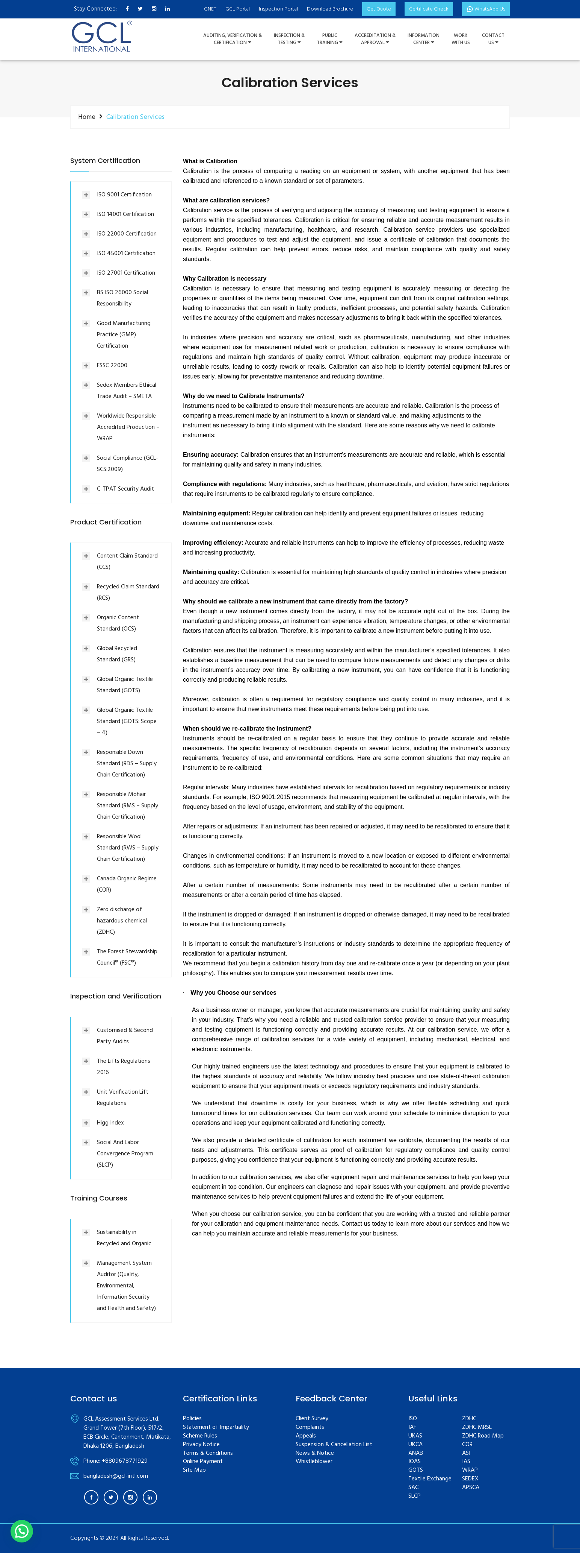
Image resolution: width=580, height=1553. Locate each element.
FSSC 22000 (112, 366)
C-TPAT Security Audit (125, 489)
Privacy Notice (201, 1445)
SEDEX (470, 1479)
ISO (412, 1419)
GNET (210, 9)
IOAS (414, 1461)
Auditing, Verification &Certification (232, 39)
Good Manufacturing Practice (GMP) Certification (124, 335)
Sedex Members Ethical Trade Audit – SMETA (126, 390)
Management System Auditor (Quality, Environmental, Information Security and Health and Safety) (126, 1285)
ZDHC (469, 1419)
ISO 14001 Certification (125, 214)
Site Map (194, 1470)
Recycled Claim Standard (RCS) (128, 592)
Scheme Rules (200, 1436)
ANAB (415, 1453)
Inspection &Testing (289, 39)
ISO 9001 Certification (124, 195)
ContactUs (493, 39)
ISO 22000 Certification (127, 234)
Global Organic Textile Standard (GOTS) (125, 685)
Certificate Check (429, 9)
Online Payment (203, 1461)
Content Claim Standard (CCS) (127, 561)
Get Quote (379, 9)
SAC (413, 1487)
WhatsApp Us (486, 9)
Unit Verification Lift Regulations (122, 1097)
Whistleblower (314, 1461)
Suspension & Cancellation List (334, 1445)
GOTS (415, 1470)
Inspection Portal (278, 9)
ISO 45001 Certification (126, 253)
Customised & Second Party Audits (125, 1036)
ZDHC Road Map (483, 1436)
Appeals (306, 1436)
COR (467, 1445)
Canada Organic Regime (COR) (127, 884)
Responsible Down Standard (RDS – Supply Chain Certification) (127, 764)
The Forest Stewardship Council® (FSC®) (127, 957)
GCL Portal (237, 9)
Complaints (310, 1427)
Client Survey (312, 1419)
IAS (466, 1461)
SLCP (414, 1496)
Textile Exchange (430, 1479)
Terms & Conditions (208, 1453)
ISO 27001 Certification (126, 273)
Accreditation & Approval (375, 39)
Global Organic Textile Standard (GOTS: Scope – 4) (127, 721)
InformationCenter (424, 39)
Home (86, 117)
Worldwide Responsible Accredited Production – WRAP (128, 427)
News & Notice (315, 1453)
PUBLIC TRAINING (330, 39)
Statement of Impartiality (216, 1427)
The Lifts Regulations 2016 (123, 1066)
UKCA (415, 1445)
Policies (192, 1419)
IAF (412, 1427)
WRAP (470, 1470)
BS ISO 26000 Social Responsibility (122, 298)
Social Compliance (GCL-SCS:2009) (127, 463)
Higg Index (110, 1123)
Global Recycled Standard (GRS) (117, 654)
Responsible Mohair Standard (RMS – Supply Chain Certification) (127, 806)
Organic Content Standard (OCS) (118, 623)
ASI (466, 1453)
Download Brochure (330, 9)
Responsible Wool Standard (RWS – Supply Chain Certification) (128, 848)
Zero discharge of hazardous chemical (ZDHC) (122, 921)
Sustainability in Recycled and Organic (124, 1238)
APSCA (470, 1487)
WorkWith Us (461, 39)
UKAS (415, 1436)
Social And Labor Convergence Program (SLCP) (125, 1154)
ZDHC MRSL (477, 1427)
